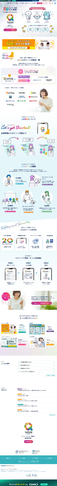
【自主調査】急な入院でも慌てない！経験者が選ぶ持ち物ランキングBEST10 (33, 390)
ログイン (45, 3)
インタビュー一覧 (22, 344)
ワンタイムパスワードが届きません (27, 371)
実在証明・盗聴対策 (3, 472)
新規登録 (39, 3)
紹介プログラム (27, 3)
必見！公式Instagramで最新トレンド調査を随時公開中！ (29, 411)
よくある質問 (33, 3)
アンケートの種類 (15, 3)
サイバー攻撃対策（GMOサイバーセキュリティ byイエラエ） (14, 472)
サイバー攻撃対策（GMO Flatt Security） (28, 472)
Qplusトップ (50, 344)
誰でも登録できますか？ (24, 365)
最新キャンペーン (22, 329)
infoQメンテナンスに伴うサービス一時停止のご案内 (28, 401)
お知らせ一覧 (52, 415)
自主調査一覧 (50, 331)
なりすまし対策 (36, 472)
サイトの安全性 (21, 3)
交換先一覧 (9, 3)
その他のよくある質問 (50, 375)
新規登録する (28, 442)
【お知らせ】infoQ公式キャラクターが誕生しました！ (28, 406)
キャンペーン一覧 (22, 332)
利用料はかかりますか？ (24, 368)
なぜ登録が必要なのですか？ (25, 362)
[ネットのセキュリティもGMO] (8, 1)
